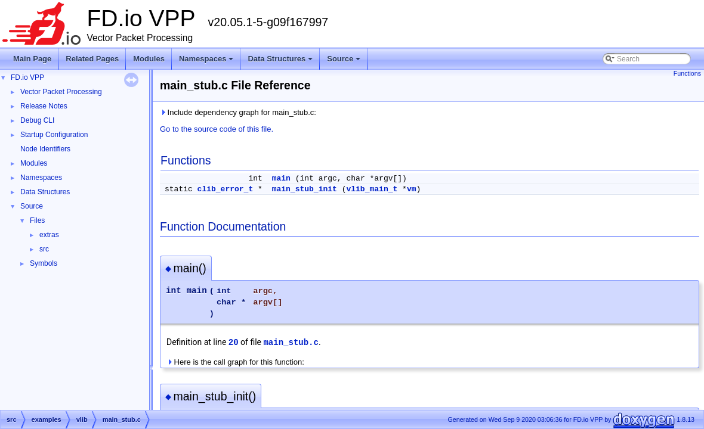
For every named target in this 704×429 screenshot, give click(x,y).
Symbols (43, 263)
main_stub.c (290, 342)
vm (411, 189)
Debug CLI (37, 120)
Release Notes (43, 106)
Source (344, 62)
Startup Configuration (54, 134)
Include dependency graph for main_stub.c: (238, 112)
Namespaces (207, 62)
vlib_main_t (371, 189)
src (44, 249)
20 (234, 342)
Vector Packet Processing (61, 92)
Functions (687, 73)
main (281, 178)
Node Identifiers (45, 149)
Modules (149, 58)
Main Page (32, 58)
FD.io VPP (27, 77)
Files (37, 220)
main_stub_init (304, 189)
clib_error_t (225, 189)
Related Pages (92, 58)
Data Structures (281, 62)
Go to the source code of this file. (216, 129)
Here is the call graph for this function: (235, 362)
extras (49, 235)
